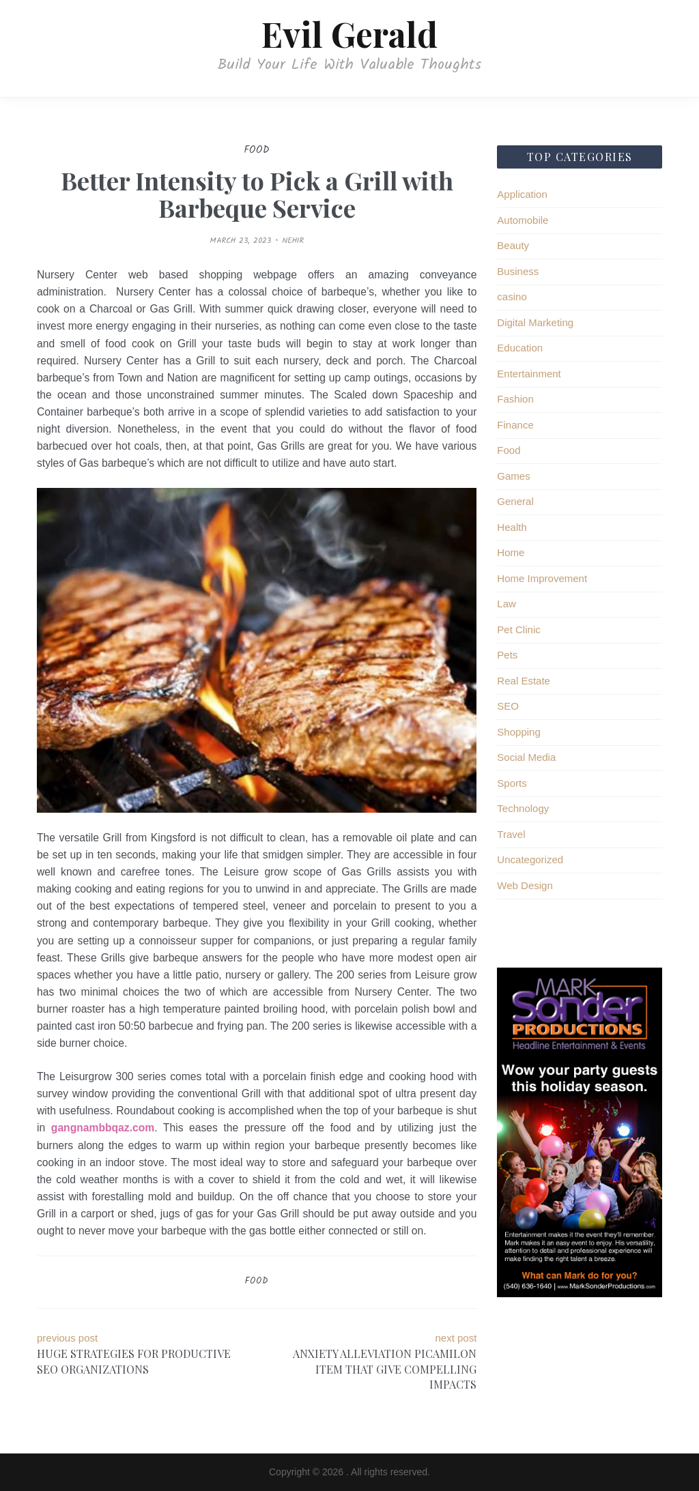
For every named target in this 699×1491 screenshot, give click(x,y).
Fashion (515, 399)
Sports (511, 783)
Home (510, 552)
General (515, 501)
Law (506, 603)
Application (522, 194)
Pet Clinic (518, 629)
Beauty (513, 245)
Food (256, 1281)
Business (518, 271)
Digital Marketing (535, 322)
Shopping (518, 732)
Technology (523, 808)
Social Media (526, 757)
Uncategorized (530, 859)
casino (511, 296)
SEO (508, 706)
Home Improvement (542, 578)
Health (511, 527)
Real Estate (523, 680)
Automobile (522, 220)
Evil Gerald (349, 34)
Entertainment (528, 373)
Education (520, 347)
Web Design (524, 885)
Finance (515, 425)
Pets (507, 655)
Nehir (293, 240)
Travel (511, 834)
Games (513, 476)
